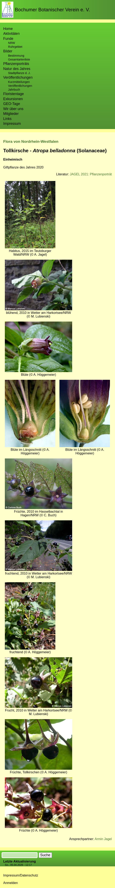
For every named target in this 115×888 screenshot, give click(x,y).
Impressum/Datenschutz (20, 875)
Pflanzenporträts (16, 64)
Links (7, 119)
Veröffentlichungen (20, 85)
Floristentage (13, 94)
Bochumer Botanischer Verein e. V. (52, 9)
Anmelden (10, 883)
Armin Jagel (103, 839)
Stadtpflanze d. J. (19, 73)
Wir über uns (13, 109)
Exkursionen (13, 99)
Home (8, 29)
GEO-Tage (11, 104)
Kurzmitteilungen (19, 82)
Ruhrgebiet (15, 46)
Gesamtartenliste (19, 59)
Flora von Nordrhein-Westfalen (30, 141)
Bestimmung (16, 55)
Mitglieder (11, 114)
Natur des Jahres (16, 69)
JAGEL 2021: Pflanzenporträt (91, 174)
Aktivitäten (11, 34)
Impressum (12, 124)
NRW (11, 42)
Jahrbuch (14, 89)
